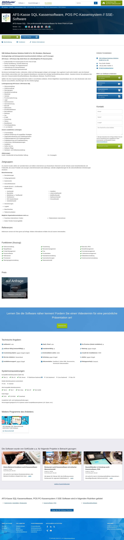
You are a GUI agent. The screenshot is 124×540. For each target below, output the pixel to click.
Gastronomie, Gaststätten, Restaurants (15, 503)
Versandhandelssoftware (90, 503)
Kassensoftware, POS (20, 7)
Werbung (18, 528)
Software (21, 3)
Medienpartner (19, 530)
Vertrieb (11, 7)
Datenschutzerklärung (102, 141)
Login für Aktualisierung (21, 531)
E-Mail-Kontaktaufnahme (106, 68)
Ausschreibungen (33, 3)
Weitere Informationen (38, 42)
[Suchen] (95, 3)
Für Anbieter (48, 3)
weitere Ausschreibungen (62, 484)
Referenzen (4, 528)
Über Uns (4, 526)
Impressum (4, 531)
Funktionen (22, 42)
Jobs (3, 530)
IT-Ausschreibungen (35, 526)
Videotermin (62, 325)
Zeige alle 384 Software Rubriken (62, 510)
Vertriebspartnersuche (36, 528)
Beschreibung (8, 42)
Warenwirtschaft (9, 431)
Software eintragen (20, 526)
